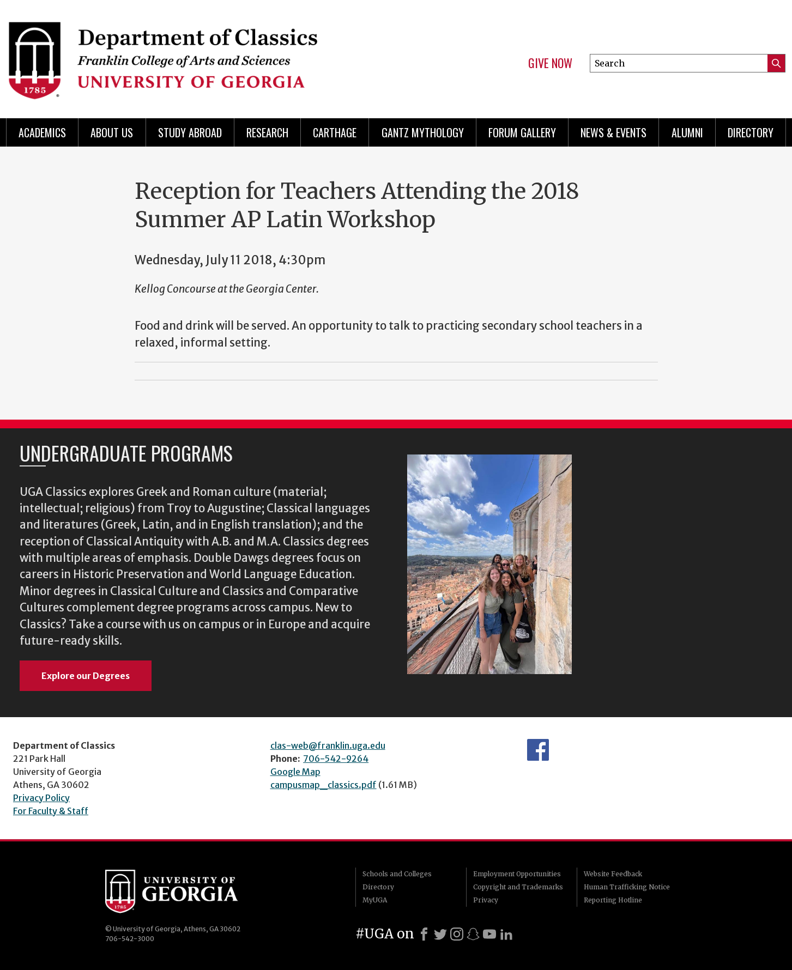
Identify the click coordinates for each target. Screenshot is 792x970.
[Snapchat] (473, 934)
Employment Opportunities (517, 874)
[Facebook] (424, 934)
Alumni (687, 132)
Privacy (485, 900)
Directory (750, 132)
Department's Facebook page (538, 750)
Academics (42, 132)
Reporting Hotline (613, 900)
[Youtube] (489, 934)
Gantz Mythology (423, 132)
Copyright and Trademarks (518, 887)
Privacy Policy (41, 797)
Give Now (550, 63)
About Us (111, 132)
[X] (440, 934)
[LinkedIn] (506, 934)
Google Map (295, 771)
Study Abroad (190, 132)
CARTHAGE (334, 132)
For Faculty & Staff (50, 810)
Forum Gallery (522, 132)
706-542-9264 (335, 758)
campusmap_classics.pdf (323, 784)
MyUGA (374, 900)
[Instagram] (456, 934)
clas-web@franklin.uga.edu (327, 745)
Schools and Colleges (397, 874)
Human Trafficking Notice (627, 887)
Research (267, 132)
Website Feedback (613, 874)
